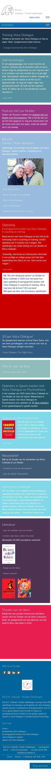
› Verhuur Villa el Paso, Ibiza (14, 372)
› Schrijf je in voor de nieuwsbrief (17, 468)
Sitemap (18, 757)
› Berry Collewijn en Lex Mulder (16, 194)
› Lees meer (7, 97)
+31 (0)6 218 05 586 (38, 750)
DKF (34, 757)
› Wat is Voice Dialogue (12, 200)
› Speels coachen (9, 573)
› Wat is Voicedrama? (11, 205)
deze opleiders (42, 403)
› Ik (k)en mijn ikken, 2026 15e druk (18, 536)
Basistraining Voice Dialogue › (14, 731)
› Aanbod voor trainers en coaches (17, 211)
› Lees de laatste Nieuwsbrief (15, 473)
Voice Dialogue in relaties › (13, 737)
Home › (5, 729)
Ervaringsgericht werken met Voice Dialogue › (20, 734)
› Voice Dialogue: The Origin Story (17, 352)
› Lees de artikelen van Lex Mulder (17, 530)
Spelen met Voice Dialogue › (14, 740)
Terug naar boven (40, 765)
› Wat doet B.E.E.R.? (11, 189)
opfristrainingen (15, 64)
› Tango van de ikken (11, 568)
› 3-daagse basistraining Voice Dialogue (19, 47)
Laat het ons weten (11, 512)
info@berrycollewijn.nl (26, 753)
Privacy (9, 757)
